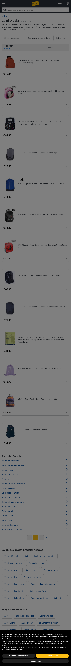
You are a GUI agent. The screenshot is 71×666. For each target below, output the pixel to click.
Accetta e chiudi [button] (52, 659)
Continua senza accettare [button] (18, 659)
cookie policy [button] (53, 642)
